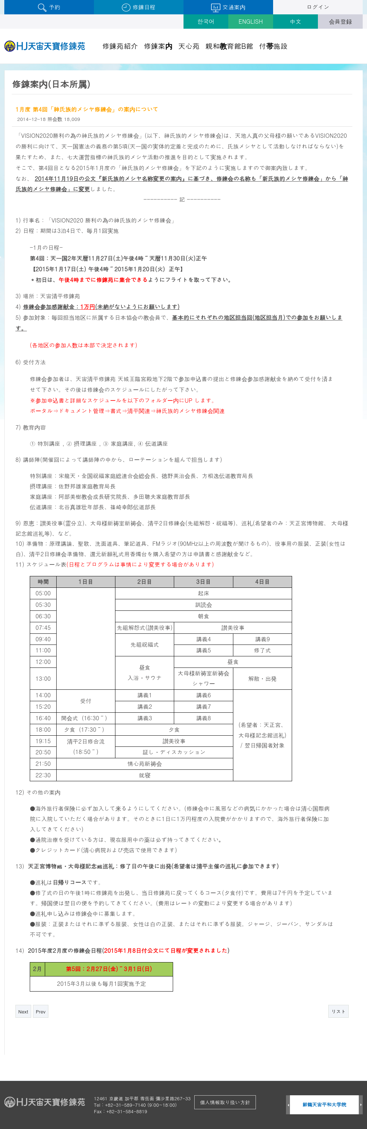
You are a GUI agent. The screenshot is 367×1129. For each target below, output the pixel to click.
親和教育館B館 (229, 46)
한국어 (206, 21)
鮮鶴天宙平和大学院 (324, 1104)
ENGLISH (251, 21)
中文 (295, 21)
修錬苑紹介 (120, 46)
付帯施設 (273, 46)
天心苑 (189, 46)
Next (23, 1011)
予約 (49, 7)
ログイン (317, 7)
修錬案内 (158, 46)
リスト (338, 1011)
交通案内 (228, 7)
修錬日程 (138, 7)
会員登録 (340, 21)
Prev (41, 1011)
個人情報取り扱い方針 (225, 1102)
